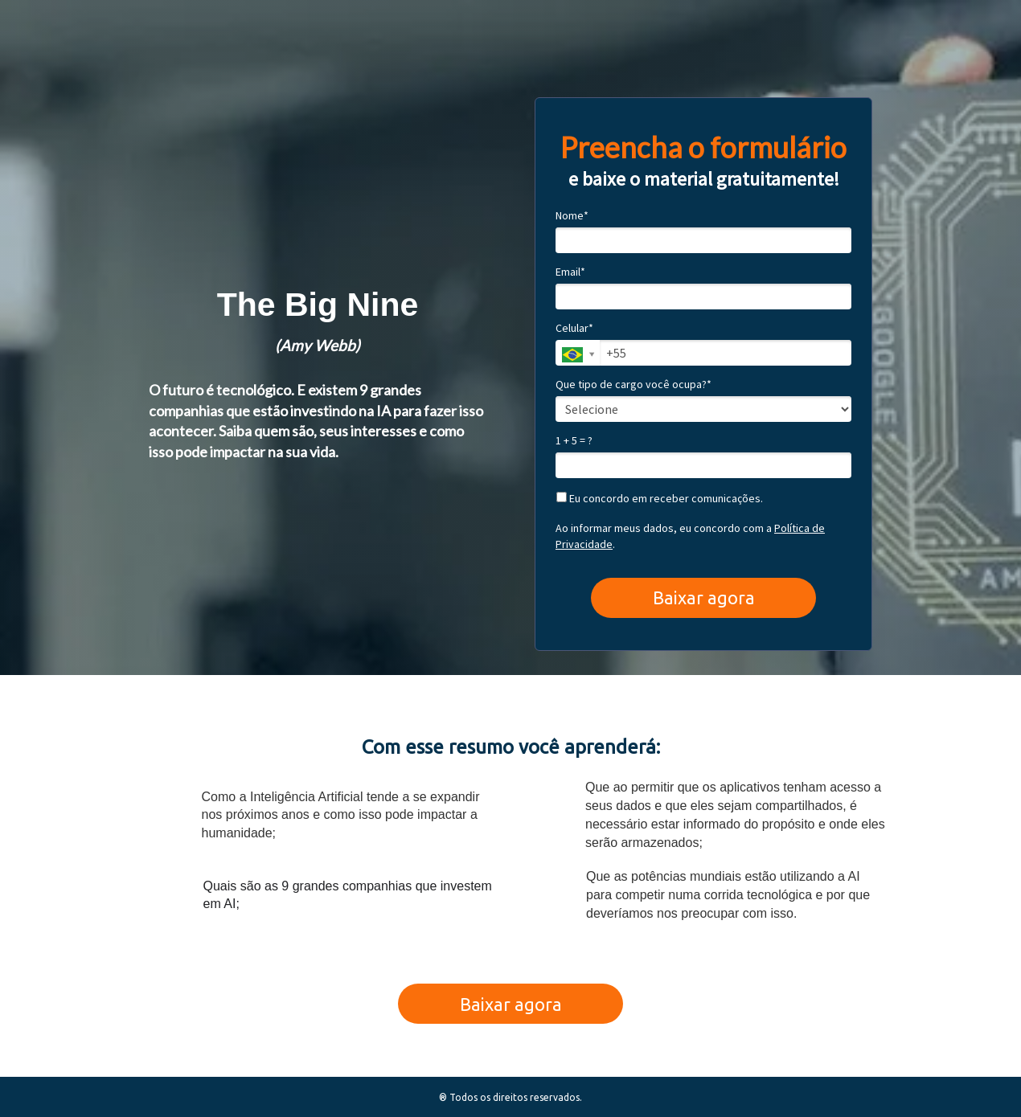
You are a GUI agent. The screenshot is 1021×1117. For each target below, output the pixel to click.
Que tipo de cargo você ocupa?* (633, 384)
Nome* (572, 216)
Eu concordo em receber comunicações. (659, 498)
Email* (570, 272)
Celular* (574, 328)
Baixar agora (704, 597)
